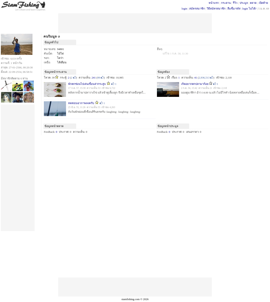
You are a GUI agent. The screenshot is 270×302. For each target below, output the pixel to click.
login (184, 8)
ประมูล (244, 2)
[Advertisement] (135, 22)
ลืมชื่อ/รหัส (233, 8)
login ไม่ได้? (249, 8)
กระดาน (226, 2)
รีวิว (235, 2)
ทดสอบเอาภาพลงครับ (81, 103)
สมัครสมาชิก (197, 8)
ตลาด (253, 2)
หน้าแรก (214, 2)
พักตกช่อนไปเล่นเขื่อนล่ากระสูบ (87, 83)
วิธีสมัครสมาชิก (216, 8)
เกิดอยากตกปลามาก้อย (195, 83)
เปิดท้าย (263, 2)
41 (195, 77)
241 (94, 77)
